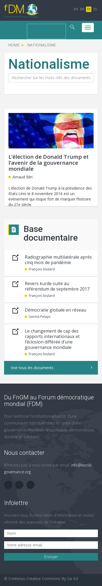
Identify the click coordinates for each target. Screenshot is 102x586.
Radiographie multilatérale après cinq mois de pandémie (58, 259)
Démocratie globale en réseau (55, 310)
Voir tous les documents (32, 367)
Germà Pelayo (40, 316)
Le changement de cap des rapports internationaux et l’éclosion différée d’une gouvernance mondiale (52, 339)
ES (95, 9)
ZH (75, 9)
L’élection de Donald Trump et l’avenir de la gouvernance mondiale (48, 162)
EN (82, 9)
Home (14, 44)
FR (89, 9)
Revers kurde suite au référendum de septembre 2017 (57, 286)
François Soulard (42, 269)
